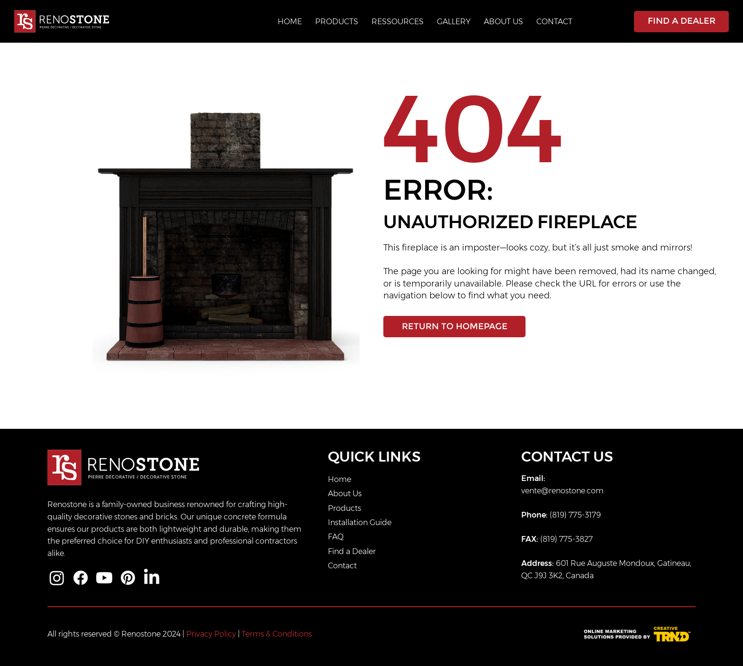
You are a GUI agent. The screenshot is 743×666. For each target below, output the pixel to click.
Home (339, 479)
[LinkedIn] (151, 577)
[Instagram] (56, 577)
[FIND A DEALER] (681, 21)
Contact (342, 565)
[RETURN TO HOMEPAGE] (454, 326)
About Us (345, 493)
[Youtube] (104, 577)
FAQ (336, 536)
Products (344, 508)
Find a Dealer (352, 551)
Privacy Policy (211, 633)
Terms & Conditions (277, 633)
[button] (397, 21)
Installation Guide (359, 522)
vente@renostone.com (562, 490)
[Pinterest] (127, 577)
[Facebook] (80, 577)
